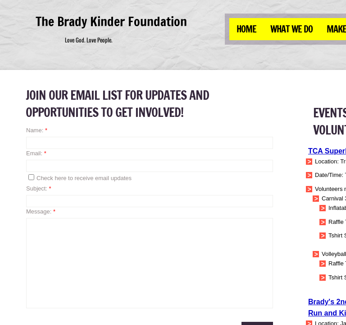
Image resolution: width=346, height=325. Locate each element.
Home (246, 29)
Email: (36, 153)
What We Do (291, 29)
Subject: (38, 188)
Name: (36, 130)
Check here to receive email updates (80, 177)
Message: (40, 211)
